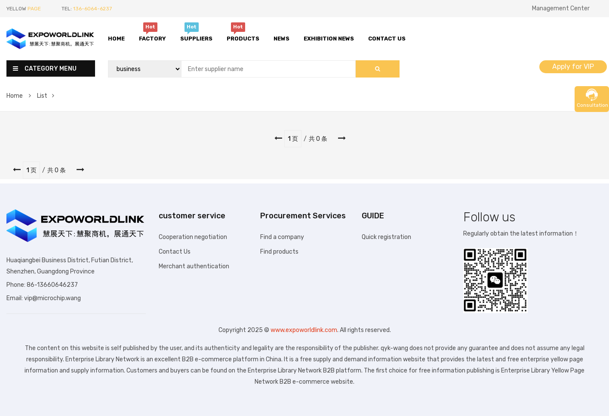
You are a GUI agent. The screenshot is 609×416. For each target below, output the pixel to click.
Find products (279, 251)
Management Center (561, 8)
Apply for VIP (573, 66)
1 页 (293, 139)
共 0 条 (318, 139)
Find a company (282, 237)
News (281, 38)
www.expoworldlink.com (304, 330)
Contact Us (387, 38)
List (45, 95)
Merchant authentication (194, 266)
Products (243, 37)
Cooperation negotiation (193, 237)
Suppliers (196, 37)
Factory (152, 37)
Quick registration (386, 237)
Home (116, 38)
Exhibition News (329, 38)
